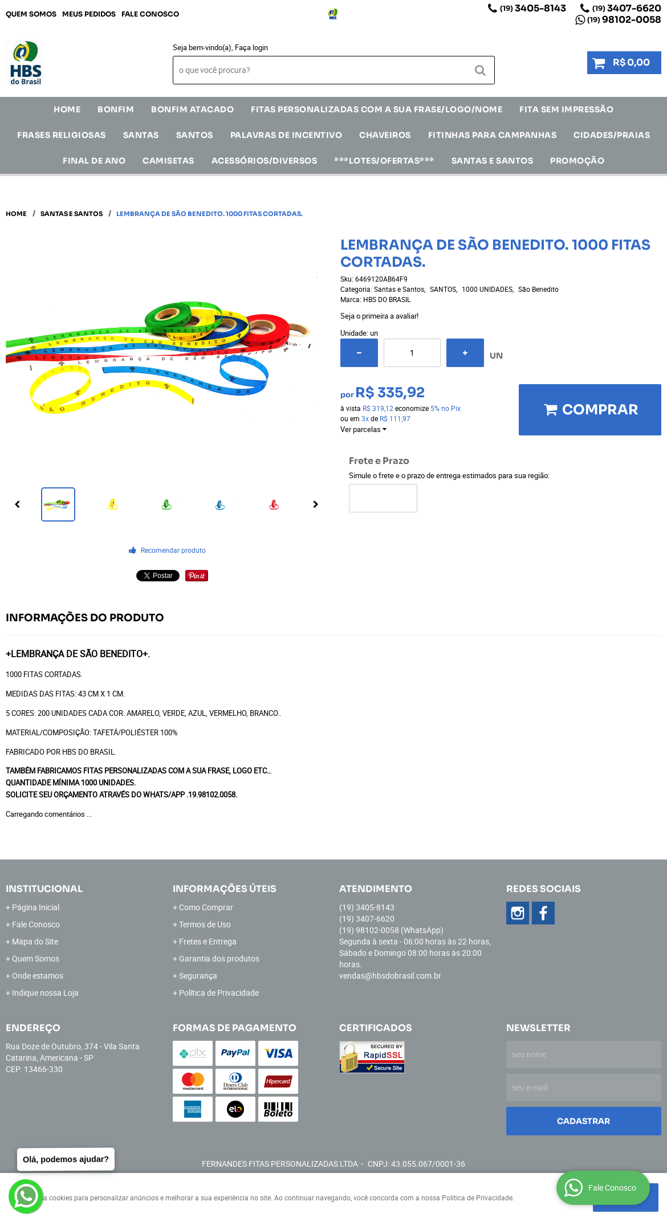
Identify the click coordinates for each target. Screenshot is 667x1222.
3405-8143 (533, 8)
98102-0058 (624, 20)
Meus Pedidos (89, 14)
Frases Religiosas (61, 135)
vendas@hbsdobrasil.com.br (390, 975)
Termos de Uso (205, 924)
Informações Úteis (224, 889)
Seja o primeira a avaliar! (379, 316)
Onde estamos (37, 975)
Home (67, 109)
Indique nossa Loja (45, 992)
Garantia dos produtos (219, 958)
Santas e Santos (493, 161)
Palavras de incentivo (286, 135)
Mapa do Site (35, 941)
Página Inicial (35, 907)
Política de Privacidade (219, 992)
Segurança (198, 975)
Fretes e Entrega (208, 941)
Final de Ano (94, 161)
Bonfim (115, 109)
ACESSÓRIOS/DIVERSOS (265, 161)
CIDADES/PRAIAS (612, 135)
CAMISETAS (168, 161)
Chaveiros (385, 135)
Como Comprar (206, 907)
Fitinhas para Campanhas (492, 135)
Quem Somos (31, 14)
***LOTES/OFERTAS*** (384, 161)
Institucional (44, 889)
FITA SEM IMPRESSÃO (566, 109)
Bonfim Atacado (192, 109)
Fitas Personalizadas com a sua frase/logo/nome (376, 109)
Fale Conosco (150, 14)
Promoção (577, 161)
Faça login (251, 47)
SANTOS (194, 135)
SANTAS (141, 135)
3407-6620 (626, 8)
